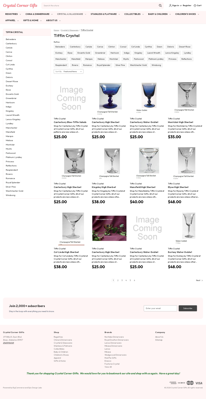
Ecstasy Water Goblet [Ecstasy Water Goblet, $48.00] (180, 252)
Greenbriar (11, 98)
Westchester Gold (14, 191)
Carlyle (9, 47)
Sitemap (159, 340)
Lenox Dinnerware (113, 343)
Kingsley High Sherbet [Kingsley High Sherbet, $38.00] (104, 187)
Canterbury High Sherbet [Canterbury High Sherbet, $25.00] (106, 122)
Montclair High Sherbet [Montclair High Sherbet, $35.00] (180, 122)
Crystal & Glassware (71, 14)
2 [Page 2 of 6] (117, 280)
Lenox (107, 349)
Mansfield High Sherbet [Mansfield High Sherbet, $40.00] (143, 187)
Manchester (11, 127)
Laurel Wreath (12, 115)
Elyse (8, 89)
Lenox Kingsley (13, 119)
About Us (53, 20)
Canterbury (11, 43)
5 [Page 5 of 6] (130, 280)
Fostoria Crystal (112, 364)
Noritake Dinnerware (114, 337)
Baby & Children (159, 14)
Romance (10, 178)
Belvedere (11, 39)
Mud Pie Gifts (110, 358)
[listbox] (73, 71)
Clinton (9, 56)
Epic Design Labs (35, 388)
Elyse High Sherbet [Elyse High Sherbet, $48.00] (178, 187)
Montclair (10, 144)
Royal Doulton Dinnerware (117, 340)
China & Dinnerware (39, 14)
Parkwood (10, 153)
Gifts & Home (32, 20)
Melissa (9, 140)
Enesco (108, 361)
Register (187, 5)
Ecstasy (9, 85)
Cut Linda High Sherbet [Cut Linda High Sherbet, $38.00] (66, 252)
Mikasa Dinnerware (113, 346)
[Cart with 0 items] (197, 5)
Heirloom (10, 102)
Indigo (9, 106)
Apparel (12, 20)
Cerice (9, 52)
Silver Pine (11, 186)
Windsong (10, 195)
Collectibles (134, 14)
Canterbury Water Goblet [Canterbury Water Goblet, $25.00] (144, 122)
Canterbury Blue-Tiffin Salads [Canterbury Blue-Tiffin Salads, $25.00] (70, 122)
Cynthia (9, 68)
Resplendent (12, 170)
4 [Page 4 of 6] (126, 280)
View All (108, 367)
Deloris (9, 77)
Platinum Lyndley (14, 157)
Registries (13, 14)
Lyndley (9, 123)
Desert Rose (12, 81)
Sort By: (59, 71)
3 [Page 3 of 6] (122, 280)
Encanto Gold (12, 94)
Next (199, 280)
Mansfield (10, 132)
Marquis (9, 136)
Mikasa (108, 352)
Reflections (11, 165)
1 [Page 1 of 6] (113, 280)
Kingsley (10, 111)
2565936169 (8, 343)
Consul (9, 60)
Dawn (8, 73)
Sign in (174, 5)
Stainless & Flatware (105, 14)
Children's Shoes (187, 14)
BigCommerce (18, 388)
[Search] (160, 6)
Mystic (9, 148)
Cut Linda (10, 64)
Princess (10, 161)
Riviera (9, 174)
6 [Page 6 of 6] (134, 280)
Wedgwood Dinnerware (115, 355)
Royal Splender (13, 182)
